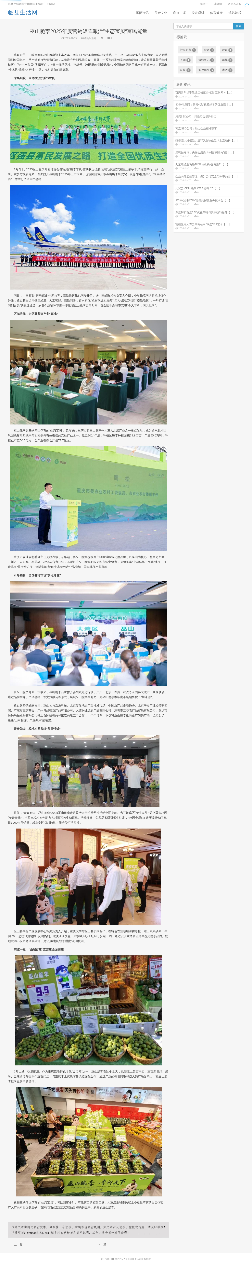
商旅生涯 (179, 13)
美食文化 (161, 13)
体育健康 (216, 13)
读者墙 (218, 4)
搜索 (238, 26)
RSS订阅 (234, 4)
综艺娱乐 (235, 13)
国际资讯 (142, 13)
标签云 (204, 4)
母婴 (227, 60)
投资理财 (198, 13)
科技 (185, 70)
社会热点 (188, 50)
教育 (227, 50)
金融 (209, 50)
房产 (227, 70)
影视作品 (206, 70)
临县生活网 (22, 12)
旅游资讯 (206, 60)
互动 (185, 60)
